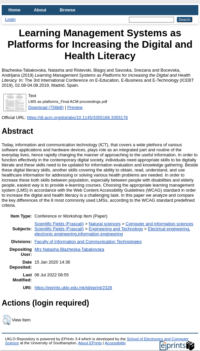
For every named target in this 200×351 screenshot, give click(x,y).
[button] (6, 320)
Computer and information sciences (159, 223)
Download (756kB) (46, 107)
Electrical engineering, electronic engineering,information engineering (112, 231)
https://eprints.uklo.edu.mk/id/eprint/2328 (73, 287)
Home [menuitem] (14, 9)
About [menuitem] (40, 9)
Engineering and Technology (116, 228)
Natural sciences (105, 223)
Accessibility (115, 343)
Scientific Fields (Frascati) (59, 223)
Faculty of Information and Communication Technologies (87, 241)
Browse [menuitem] (67, 9)
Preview (75, 107)
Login (10, 19)
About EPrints (90, 343)
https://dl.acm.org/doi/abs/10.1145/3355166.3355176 (77, 117)
